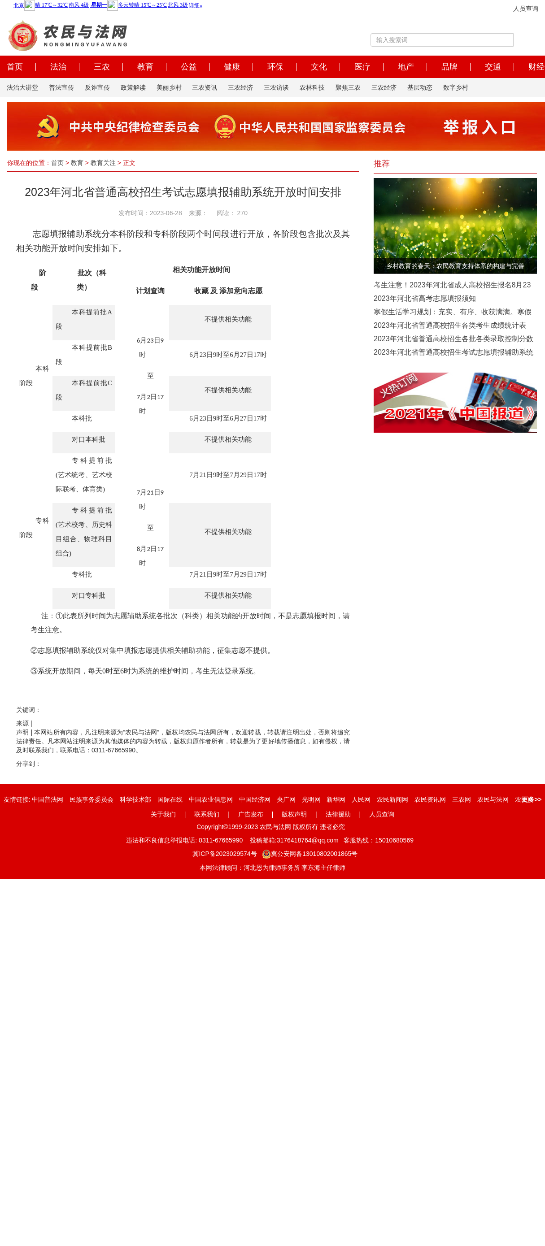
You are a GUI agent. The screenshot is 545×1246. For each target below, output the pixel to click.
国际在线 (170, 799)
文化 (319, 67)
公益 (189, 67)
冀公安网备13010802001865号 (310, 853)
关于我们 (163, 814)
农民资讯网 (430, 799)
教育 (145, 67)
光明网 (311, 799)
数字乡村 (455, 87)
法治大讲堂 (22, 87)
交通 (493, 67)
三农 (102, 67)
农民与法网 (493, 799)
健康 (232, 67)
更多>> (531, 799)
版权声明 (294, 814)
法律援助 (338, 814)
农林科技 (312, 87)
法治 (58, 67)
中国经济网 (254, 799)
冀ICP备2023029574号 (224, 853)
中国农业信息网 (211, 799)
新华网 (336, 799)
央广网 (286, 799)
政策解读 (133, 87)
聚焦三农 (348, 87)
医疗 (362, 67)
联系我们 (206, 814)
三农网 (461, 799)
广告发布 (250, 814)
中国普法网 (47, 799)
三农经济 (240, 87)
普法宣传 (61, 87)
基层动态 (419, 87)
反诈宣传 (97, 87)
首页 (15, 67)
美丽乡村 (169, 87)
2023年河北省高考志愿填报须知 (425, 298)
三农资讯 (204, 87)
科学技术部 (135, 799)
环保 (275, 67)
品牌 (449, 67)
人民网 (361, 799)
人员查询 (525, 8)
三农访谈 (276, 87)
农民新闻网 (392, 799)
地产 (406, 67)
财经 (536, 67)
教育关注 (103, 162)
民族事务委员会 (91, 799)
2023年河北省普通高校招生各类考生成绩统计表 (450, 325)
